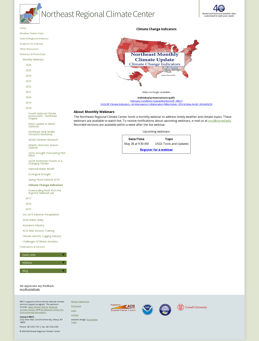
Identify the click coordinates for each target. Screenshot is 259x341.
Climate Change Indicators (45, 185)
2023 (28, 81)
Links (73, 310)
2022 (28, 86)
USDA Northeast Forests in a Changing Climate (45, 162)
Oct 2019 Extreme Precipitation (41, 214)
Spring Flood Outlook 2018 (44, 179)
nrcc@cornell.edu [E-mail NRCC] (219, 121)
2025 (28, 70)
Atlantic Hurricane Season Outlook (43, 146)
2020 (28, 97)
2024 (28, 75)
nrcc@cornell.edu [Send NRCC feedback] (30, 289)
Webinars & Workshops (33, 54)
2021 (28, 92)
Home (23, 28)
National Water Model (41, 169)
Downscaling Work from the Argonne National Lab (44, 192)
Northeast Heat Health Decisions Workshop (41, 133)
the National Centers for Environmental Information (42, 311)
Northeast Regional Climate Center (87, 13)
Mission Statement (80, 301)
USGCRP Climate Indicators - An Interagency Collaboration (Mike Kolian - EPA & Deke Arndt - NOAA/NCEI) (156, 104)
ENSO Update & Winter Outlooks (41, 125)
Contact (75, 315)
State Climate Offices (38, 307)
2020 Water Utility (33, 220)
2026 (28, 65)
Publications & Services (32, 247)
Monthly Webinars (33, 59)
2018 (28, 108)
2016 (28, 204)
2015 (28, 209)
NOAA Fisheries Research (43, 139)
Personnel (76, 306)
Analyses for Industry (31, 44)
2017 (28, 198)
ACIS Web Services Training (38, 230)
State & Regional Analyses (34, 38)
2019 (28, 102)
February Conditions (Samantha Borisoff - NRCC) (156, 101)
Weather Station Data (31, 33)
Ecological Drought (39, 174)
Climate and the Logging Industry (42, 236)
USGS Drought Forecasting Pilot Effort (47, 154)
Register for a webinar (156, 150)
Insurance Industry (33, 225)
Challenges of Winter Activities (40, 241)
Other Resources (29, 49)
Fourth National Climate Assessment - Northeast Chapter (42, 116)
